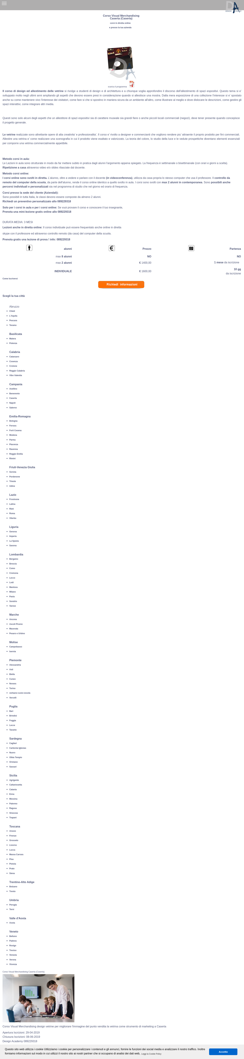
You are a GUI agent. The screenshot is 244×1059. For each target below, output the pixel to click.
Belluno (13, 936)
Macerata (13, 629)
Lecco (12, 578)
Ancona (13, 619)
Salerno (13, 407)
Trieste (12, 481)
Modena (13, 435)
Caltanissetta (15, 785)
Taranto (13, 730)
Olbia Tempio (15, 757)
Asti (11, 669)
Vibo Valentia (15, 375)
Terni (11, 909)
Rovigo (12, 945)
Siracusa (13, 813)
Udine (12, 486)
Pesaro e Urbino (17, 633)
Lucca (12, 850)
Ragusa (13, 808)
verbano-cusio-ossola (19, 693)
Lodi (11, 582)
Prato (12, 868)
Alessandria (15, 665)
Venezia (13, 955)
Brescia (13, 564)
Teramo (12, 325)
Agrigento (14, 780)
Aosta (12, 923)
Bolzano (13, 886)
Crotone (13, 366)
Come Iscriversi (10, 278)
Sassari (13, 767)
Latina (12, 504)
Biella (12, 674)
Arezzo (12, 831)
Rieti (11, 509)
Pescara (13, 320)
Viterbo (12, 518)
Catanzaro (14, 356)
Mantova (13, 587)
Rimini (12, 458)
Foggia (12, 720)
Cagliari (13, 743)
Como (12, 568)
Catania (13, 789)
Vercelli (12, 698)
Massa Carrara (16, 854)
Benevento (14, 393)
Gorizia (12, 472)
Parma (12, 440)
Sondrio (13, 601)
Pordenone (14, 477)
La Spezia (14, 541)
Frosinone (14, 499)
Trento (12, 891)
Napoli (12, 403)
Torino (12, 688)
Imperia (13, 536)
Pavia (12, 596)
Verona (12, 960)
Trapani (13, 817)
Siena (12, 873)
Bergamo (13, 559)
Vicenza (13, 964)
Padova (13, 941)
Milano (12, 592)
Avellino (13, 389)
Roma (12, 513)
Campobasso (15, 647)
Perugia (13, 905)
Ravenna (13, 449)
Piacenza (13, 444)
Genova (13, 531)
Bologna (13, 421)
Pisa (11, 859)
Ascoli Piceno (16, 624)
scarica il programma (117, 87)
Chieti (12, 311)
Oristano (13, 762)
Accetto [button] (223, 1051)
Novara (12, 683)
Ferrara (12, 426)
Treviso (12, 950)
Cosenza (13, 361)
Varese (12, 606)
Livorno (13, 845)
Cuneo (12, 679)
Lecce (12, 725)
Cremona (13, 573)
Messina (13, 799)
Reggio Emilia (16, 454)
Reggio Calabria (17, 371)
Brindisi (13, 716)
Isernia (12, 651)
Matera (12, 338)
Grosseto (13, 840)
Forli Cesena (15, 430)
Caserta (13, 398)
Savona (13, 545)
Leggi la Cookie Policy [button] (151, 1054)
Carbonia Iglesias (17, 748)
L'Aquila (13, 316)
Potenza (13, 343)
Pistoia (12, 864)
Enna (11, 794)
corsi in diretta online (120, 23)
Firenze (12, 836)
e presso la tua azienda (120, 27)
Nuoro (12, 752)
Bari (11, 711)
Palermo (13, 803)
